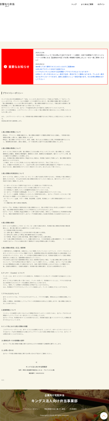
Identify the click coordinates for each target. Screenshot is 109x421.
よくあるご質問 (87, 4)
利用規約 (73, 409)
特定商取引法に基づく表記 (54, 409)
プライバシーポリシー (31, 409)
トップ (74, 4)
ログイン (101, 4)
